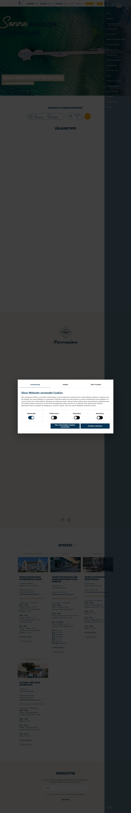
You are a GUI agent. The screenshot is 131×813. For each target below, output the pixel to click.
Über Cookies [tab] (96, 384)
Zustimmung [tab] (35, 384)
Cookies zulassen (95, 426)
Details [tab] (65, 384)
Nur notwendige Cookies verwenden (65, 426)
